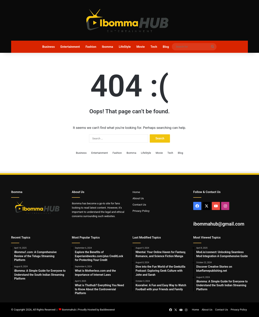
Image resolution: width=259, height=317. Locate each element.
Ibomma (107, 47)
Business (48, 47)
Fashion (91, 47)
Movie (140, 47)
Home (136, 192)
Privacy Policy (141, 210)
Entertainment (70, 47)
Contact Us (139, 204)
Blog (166, 47)
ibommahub (69, 309)
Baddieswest (107, 309)
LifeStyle (125, 47)
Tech (153, 47)
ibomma (77, 203)
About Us (138, 198)
